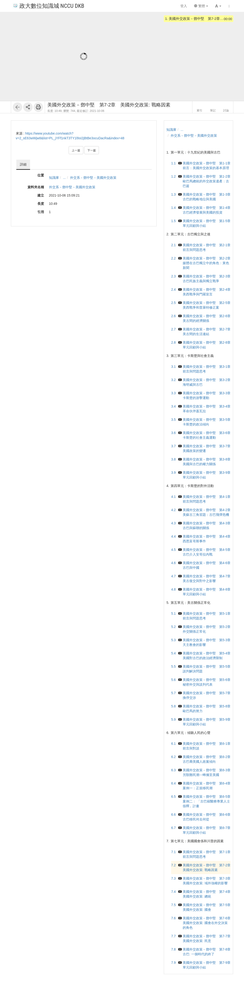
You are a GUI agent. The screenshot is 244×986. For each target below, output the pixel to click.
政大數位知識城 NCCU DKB (48, 6)
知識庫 (54, 178)
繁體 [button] (201, 6)
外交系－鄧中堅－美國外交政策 (93, 178)
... (64, 178)
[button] (218, 6)
